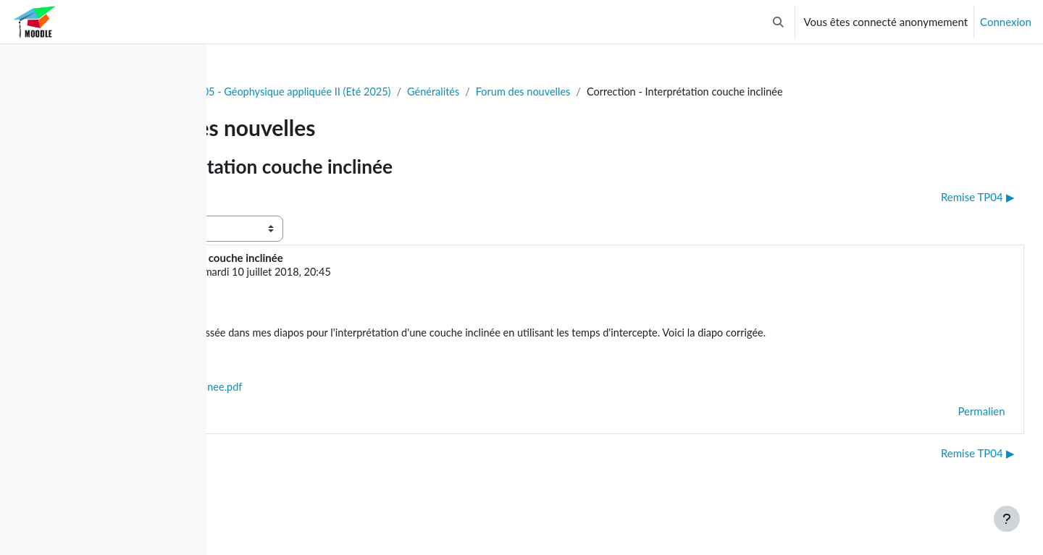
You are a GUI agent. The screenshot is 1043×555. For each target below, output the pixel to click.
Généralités (600, 91)
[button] (778, 21)
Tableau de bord (273, 91)
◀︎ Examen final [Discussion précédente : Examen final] (280, 197)
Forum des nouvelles (693, 91)
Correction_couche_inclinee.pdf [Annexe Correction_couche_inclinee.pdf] (365, 406)
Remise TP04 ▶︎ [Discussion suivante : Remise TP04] (945, 197)
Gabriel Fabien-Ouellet (351, 273)
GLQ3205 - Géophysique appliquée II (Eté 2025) (442, 91)
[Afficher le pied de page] (1007, 519)
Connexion (1005, 21)
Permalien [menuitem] (949, 431)
